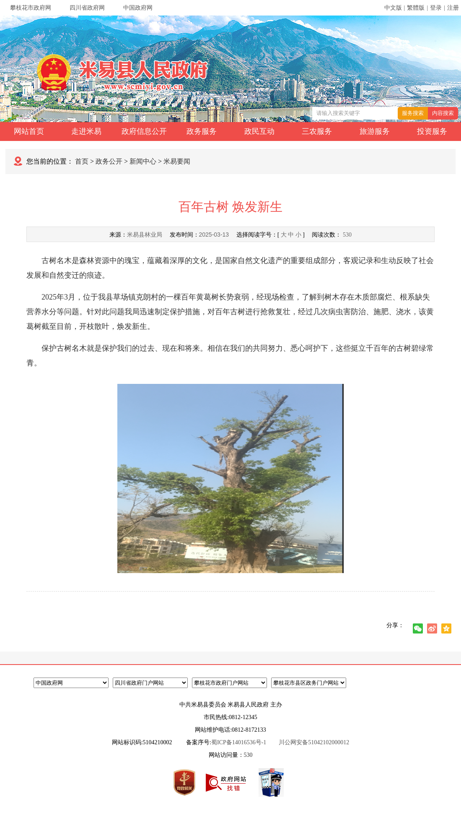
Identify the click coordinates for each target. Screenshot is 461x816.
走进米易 (86, 131)
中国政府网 (138, 8)
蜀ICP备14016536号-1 (238, 742)
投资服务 (432, 131)
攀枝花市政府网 (30, 8)
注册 (453, 8)
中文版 (393, 8)
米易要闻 (176, 161)
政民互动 (259, 131)
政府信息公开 (144, 131)
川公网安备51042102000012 (314, 742)
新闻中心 (142, 161)
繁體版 (416, 8)
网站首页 (29, 131)
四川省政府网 (87, 8)
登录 (436, 8)
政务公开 (109, 161)
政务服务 (201, 131)
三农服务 (317, 131)
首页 (81, 161)
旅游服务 (375, 131)
